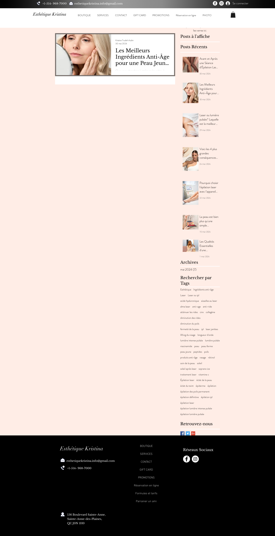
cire (202, 312)
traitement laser (188, 374)
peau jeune (185, 352)
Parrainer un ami (146, 501)
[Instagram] (221, 3)
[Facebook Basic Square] (182, 433)
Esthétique (185, 289)
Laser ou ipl (193, 295)
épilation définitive (189, 397)
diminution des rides (190, 318)
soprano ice (204, 369)
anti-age (196, 306)
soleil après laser (188, 369)
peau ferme (207, 346)
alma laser (185, 306)
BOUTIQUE (146, 446)
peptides (197, 352)
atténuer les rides (189, 312)
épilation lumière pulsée (192, 414)
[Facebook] (215, 3)
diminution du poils (189, 323)
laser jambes (212, 329)
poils (206, 352)
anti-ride (207, 306)
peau (196, 346)
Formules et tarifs (146, 493)
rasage (203, 357)
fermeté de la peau (189, 329)
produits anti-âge (189, 357)
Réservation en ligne (146, 485)
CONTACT (146, 462)
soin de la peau (187, 363)
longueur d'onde (206, 335)
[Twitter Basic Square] (188, 433)
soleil (199, 363)
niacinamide (186, 346)
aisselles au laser (209, 301)
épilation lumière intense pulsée (196, 408)
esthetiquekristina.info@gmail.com (98, 3)
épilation (212, 386)
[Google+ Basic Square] (193, 433)
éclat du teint (187, 386)
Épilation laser (187, 380)
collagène (210, 312)
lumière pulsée (212, 340)
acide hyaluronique (189, 301)
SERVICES (146, 454)
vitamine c (204, 374)
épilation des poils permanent (195, 391)
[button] (84, 15)
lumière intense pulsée (191, 340)
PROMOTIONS (146, 478)
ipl (202, 329)
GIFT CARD (146, 470)
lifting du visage (187, 335)
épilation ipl (206, 397)
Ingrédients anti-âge (203, 289)
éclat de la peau (204, 380)
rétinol (211, 357)
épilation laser (187, 403)
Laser (183, 295)
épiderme (200, 386)
